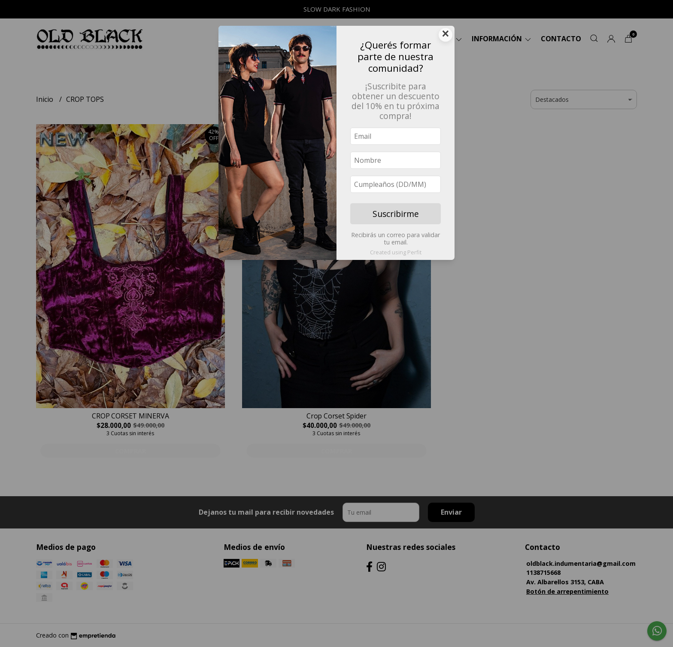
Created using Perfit (395, 252)
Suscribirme (396, 214)
